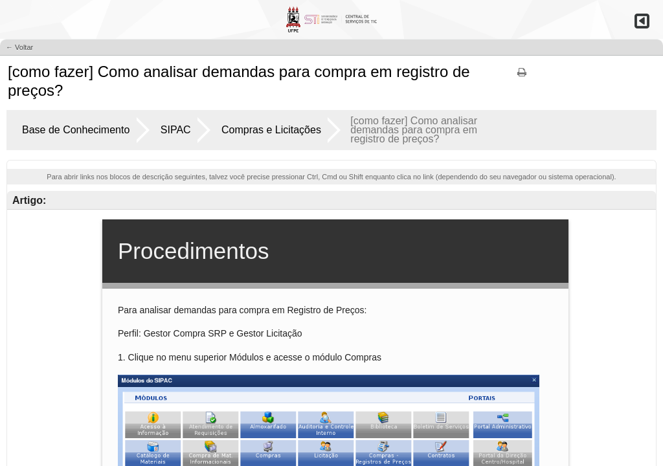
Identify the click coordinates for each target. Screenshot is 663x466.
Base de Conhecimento (75, 129)
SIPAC (176, 129)
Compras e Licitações (271, 129)
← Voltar (19, 47)
